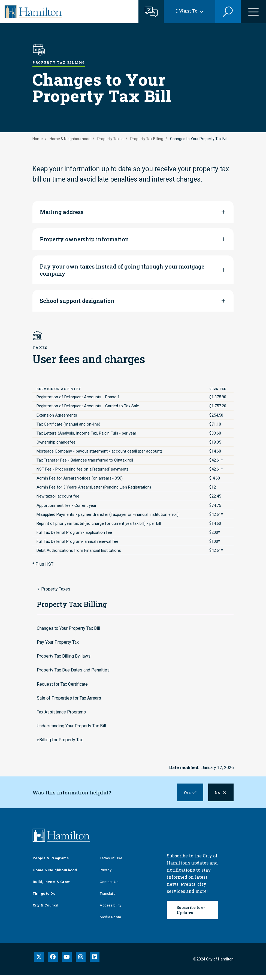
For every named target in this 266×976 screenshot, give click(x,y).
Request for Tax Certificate (62, 684)
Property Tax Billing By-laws (63, 656)
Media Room (110, 918)
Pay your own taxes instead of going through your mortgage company (122, 270)
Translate (107, 894)
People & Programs (51, 859)
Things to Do (44, 894)
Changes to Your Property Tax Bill (68, 628)
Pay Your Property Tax (58, 642)
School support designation (77, 300)
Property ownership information (84, 239)
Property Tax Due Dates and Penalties (73, 670)
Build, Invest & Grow (51, 883)
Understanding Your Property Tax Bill (71, 725)
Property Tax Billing (146, 139)
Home (37, 139)
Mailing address (61, 211)
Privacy (105, 871)
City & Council (46, 906)
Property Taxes (110, 139)
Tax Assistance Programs (61, 712)
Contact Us (109, 883)
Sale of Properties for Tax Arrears (69, 698)
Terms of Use (111, 859)
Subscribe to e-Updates (191, 911)
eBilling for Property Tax (60, 739)
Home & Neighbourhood (70, 139)
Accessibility (110, 906)
